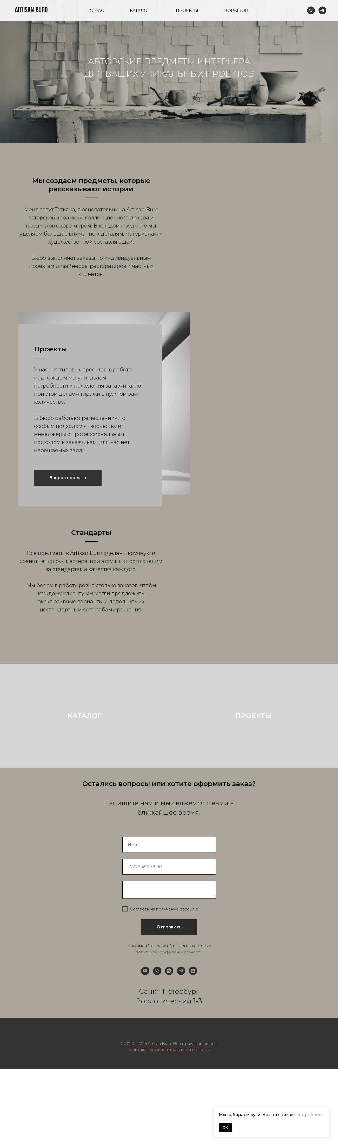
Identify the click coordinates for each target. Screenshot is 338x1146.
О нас (97, 10)
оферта (203, 1126)
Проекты (187, 10)
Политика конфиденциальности (159, 1126)
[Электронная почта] (145, 1047)
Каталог (140, 10)
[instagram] (193, 1047)
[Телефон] (311, 10)
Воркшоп (236, 10)
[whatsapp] (169, 1047)
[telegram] (322, 10)
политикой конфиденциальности (169, 1028)
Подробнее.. (309, 1114)
